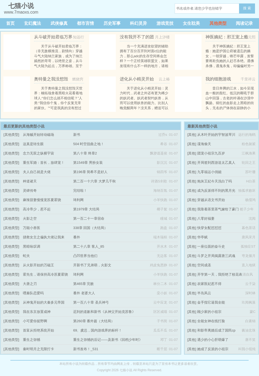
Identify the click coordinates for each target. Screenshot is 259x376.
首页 (10, 23)
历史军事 (112, 23)
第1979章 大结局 (86, 209)
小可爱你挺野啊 (35, 321)
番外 (76, 237)
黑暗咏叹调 (31, 246)
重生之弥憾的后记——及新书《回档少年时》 (107, 340)
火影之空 (30, 218)
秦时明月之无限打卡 (38, 349)
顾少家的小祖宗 (209, 312)
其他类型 (218, 23)
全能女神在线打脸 (211, 321)
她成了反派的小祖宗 (212, 349)
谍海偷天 (204, 144)
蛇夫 (26, 256)
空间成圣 (204, 265)
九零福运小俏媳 (209, 172)
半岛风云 (204, 293)
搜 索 (247, 8)
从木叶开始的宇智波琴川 (216, 135)
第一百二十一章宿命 (88, 218)
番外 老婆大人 (84, 293)
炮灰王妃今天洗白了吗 (214, 181)
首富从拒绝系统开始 (38, 330)
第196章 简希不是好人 (90, 172)
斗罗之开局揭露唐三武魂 (216, 256)
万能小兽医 (31, 228)
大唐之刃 (30, 284)
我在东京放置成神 (37, 312)
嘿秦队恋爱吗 (33, 293)
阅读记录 (244, 23)
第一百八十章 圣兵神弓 (91, 302)
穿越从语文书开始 (211, 200)
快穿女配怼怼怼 (209, 228)
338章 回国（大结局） (90, 228)
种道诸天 (30, 181)
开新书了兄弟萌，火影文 (92, 265)
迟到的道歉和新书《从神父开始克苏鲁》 (104, 312)
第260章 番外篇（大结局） (93, 321)
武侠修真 (59, 23)
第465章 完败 (83, 284)
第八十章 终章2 (85, 153)
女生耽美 (191, 23)
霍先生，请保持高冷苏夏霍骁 (45, 274)
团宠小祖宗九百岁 (211, 153)
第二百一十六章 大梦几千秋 (94, 181)
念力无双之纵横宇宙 (38, 153)
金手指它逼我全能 (211, 302)
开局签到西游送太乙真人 (216, 163)
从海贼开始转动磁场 (38, 135)
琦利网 (78, 200)
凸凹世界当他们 (85, 256)
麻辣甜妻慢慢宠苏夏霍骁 (42, 200)
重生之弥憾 (31, 340)
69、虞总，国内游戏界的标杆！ (97, 330)
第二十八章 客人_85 (88, 246)
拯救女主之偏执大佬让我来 (43, 237)
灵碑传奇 (30, 191)
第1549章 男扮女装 (88, 163)
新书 (76, 135)
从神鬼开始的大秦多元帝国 (43, 302)
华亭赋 (202, 237)
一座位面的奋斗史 (211, 246)
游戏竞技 (165, 23)
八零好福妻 (206, 218)
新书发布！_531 (85, 349)
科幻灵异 (138, 23)
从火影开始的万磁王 (38, 265)
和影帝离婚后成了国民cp (216, 330)
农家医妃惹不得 (209, 284)
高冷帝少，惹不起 (37, 209)
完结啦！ (80, 191)
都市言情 (85, 23)
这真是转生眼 (33, 144)
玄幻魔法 (32, 23)
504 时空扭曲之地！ (88, 144)
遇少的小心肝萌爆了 (212, 340)
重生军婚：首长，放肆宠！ (43, 163)
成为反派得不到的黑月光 (216, 191)
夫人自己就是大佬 (37, 172)
